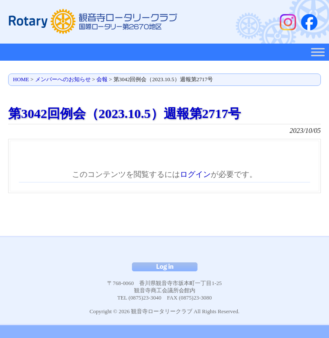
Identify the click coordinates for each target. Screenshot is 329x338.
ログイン (195, 174)
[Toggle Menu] (318, 52)
